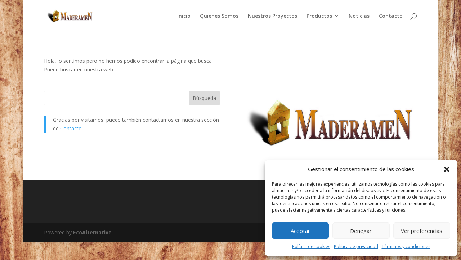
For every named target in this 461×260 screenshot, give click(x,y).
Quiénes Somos (219, 16)
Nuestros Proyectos (272, 16)
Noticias (359, 16)
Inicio (184, 16)
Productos (319, 16)
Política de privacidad (356, 246)
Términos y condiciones (406, 246)
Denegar (361, 230)
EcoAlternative (92, 232)
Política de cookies (311, 246)
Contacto (391, 16)
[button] (446, 169)
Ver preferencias (421, 230)
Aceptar (300, 230)
